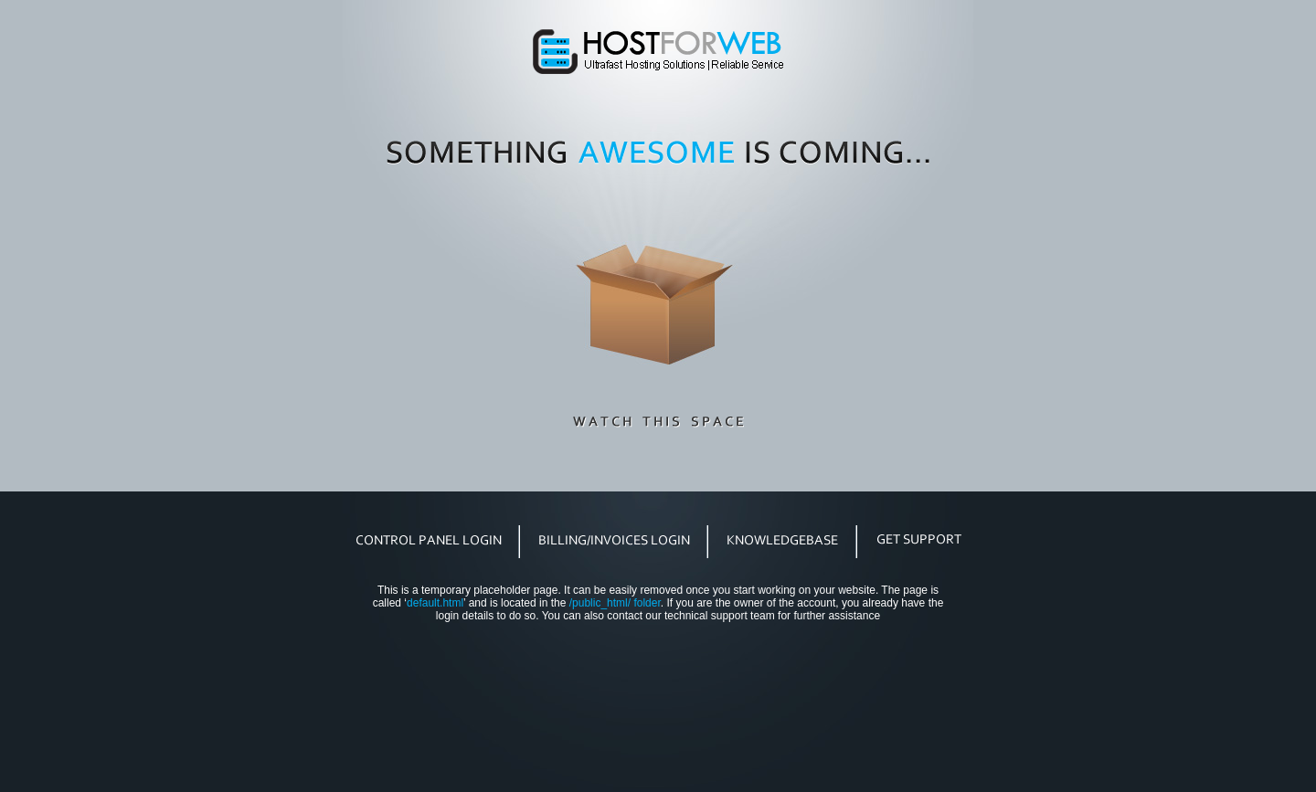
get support (918, 539)
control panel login (429, 539)
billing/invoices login (614, 539)
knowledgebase (783, 539)
